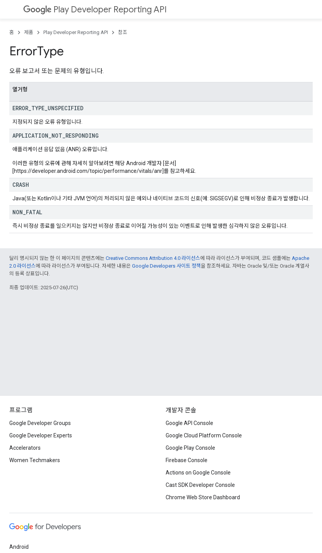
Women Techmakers (34, 460)
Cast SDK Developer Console (200, 485)
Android (19, 547)
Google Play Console (190, 448)
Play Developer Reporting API (95, 9)
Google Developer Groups (40, 423)
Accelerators (25, 448)
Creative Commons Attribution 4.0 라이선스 (153, 258)
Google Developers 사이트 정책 (166, 266)
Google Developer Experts (40, 435)
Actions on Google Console (198, 472)
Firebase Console (186, 460)
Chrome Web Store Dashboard (203, 497)
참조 (122, 32)
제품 (28, 32)
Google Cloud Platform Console (204, 435)
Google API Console (189, 423)
